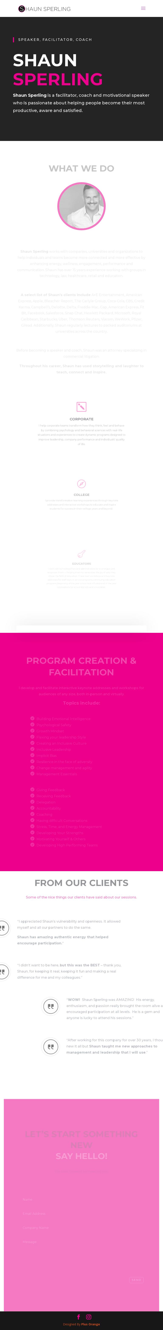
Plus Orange (90, 1324)
